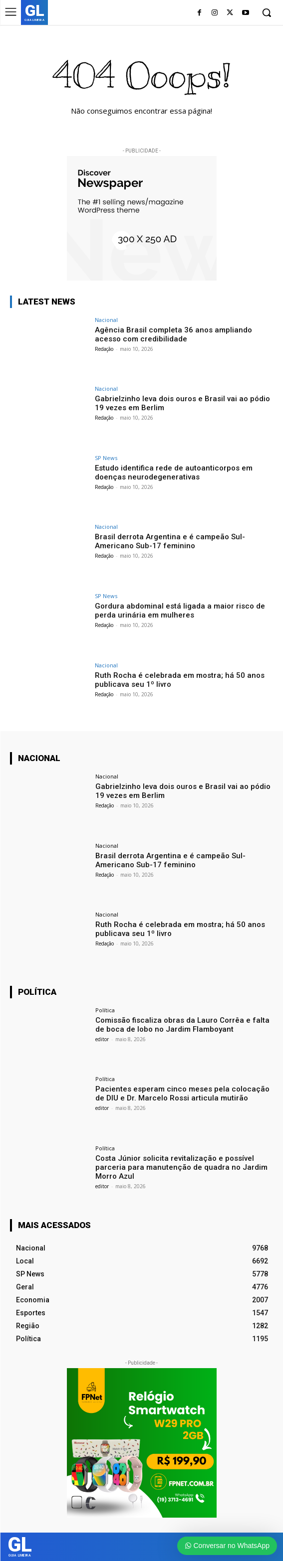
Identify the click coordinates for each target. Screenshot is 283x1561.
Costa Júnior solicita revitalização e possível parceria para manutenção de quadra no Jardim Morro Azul (181, 1167)
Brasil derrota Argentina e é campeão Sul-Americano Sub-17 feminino (170, 541)
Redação (104, 348)
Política (105, 1010)
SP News (106, 458)
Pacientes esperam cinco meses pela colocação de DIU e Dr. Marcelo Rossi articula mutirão (182, 1093)
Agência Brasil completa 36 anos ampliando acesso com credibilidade (173, 334)
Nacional (106, 319)
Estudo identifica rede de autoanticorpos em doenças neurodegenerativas (174, 472)
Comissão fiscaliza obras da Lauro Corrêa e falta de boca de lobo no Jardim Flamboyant (182, 1025)
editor (102, 1039)
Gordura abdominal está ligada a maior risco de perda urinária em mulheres (180, 611)
